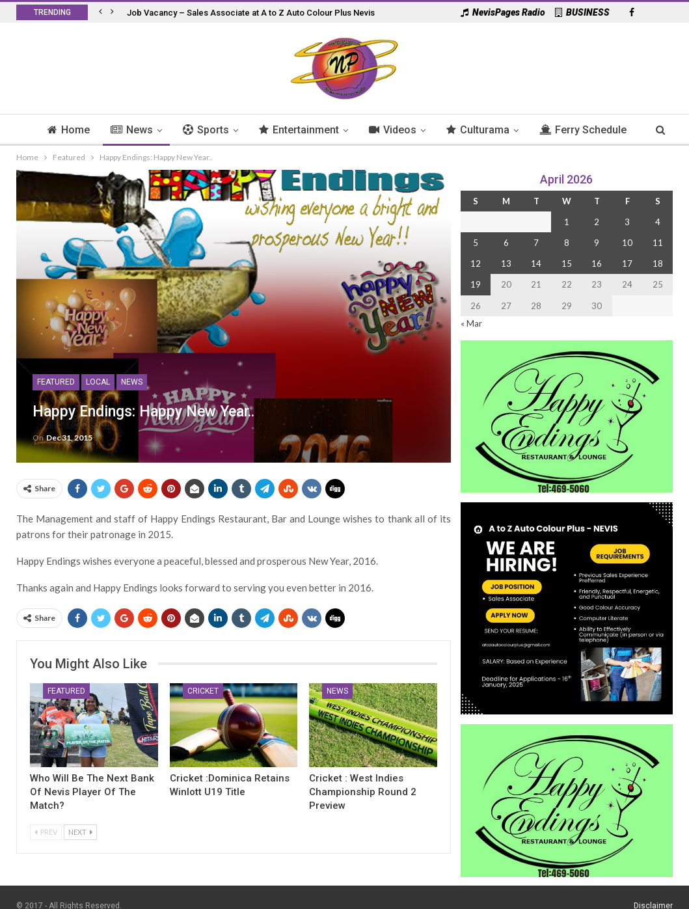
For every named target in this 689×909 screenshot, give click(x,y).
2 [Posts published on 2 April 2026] (596, 222)
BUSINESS (582, 12)
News (154, 130)
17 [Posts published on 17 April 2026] (627, 263)
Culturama (507, 130)
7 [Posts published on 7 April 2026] (536, 242)
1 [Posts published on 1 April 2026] (566, 222)
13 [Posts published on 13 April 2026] (506, 263)
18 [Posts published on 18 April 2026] (658, 263)
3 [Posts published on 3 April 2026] (627, 222)
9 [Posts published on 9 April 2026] (596, 242)
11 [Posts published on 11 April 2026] (658, 242)
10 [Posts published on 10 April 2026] (627, 242)
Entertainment (325, 130)
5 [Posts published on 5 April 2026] (475, 242)
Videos (420, 130)
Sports (230, 130)
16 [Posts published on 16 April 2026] (596, 263)
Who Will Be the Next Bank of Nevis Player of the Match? (92, 791)
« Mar (471, 323)
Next (80, 832)
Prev (45, 832)
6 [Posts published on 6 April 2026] (506, 242)
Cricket (203, 691)
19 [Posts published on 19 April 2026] (475, 284)
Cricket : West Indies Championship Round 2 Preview (362, 791)
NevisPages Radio (503, 12)
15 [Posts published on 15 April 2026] (566, 263)
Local (98, 382)
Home (89, 130)
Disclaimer (653, 892)
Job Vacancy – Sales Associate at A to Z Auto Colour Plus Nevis (251, 13)
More (584, 130)
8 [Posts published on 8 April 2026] (566, 242)
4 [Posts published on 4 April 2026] (657, 222)
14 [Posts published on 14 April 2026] (536, 263)
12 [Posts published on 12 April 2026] (475, 263)
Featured (56, 382)
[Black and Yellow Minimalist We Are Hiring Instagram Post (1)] (567, 607)
